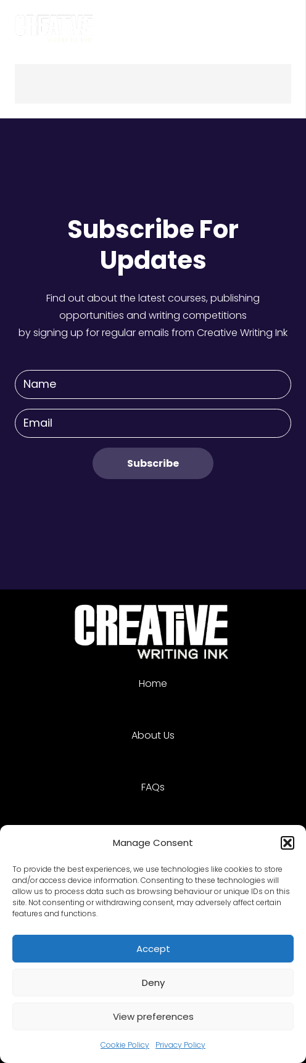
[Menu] (288, 24)
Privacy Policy (180, 1045)
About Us (153, 735)
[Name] (153, 384)
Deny (153, 982)
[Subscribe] (153, 463)
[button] (287, 843)
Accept (153, 948)
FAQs (153, 787)
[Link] (55, 24)
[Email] (153, 423)
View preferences (153, 1016)
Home (153, 683)
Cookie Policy (125, 1045)
